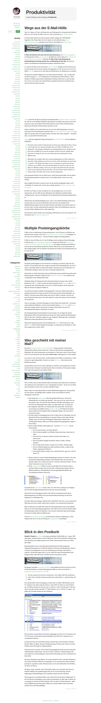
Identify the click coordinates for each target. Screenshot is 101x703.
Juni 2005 (17, 248)
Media (18, 324)
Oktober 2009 (16, 139)
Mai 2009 (18, 150)
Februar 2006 (16, 231)
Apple (18, 274)
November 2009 (16, 137)
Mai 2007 (18, 200)
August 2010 (17, 118)
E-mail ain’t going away (42, 215)
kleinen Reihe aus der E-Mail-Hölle (56, 234)
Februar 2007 (16, 206)
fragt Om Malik (52, 67)
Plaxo (29, 325)
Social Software (16, 376)
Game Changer (16, 310)
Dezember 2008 (16, 160)
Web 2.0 (18, 393)
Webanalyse (17, 395)
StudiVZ (73, 283)
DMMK (18, 295)
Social (18, 368)
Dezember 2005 (16, 235)
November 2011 (16, 87)
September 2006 (16, 216)
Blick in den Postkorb (42, 532)
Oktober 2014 (16, 46)
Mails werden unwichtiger (38, 516)
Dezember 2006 (16, 210)
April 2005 (17, 252)
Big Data (18, 280)
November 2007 (16, 187)
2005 (37, 76)
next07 (18, 341)
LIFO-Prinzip (64, 426)
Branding (18, 283)
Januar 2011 (17, 108)
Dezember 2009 (16, 135)
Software (18, 378)
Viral (19, 391)
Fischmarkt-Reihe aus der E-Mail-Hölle (42, 348)
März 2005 (17, 254)
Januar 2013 (17, 62)
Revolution (17, 362)
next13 (18, 353)
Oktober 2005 (16, 239)
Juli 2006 (18, 220)
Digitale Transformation (14, 291)
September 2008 (16, 166)
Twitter (62, 305)
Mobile (18, 333)
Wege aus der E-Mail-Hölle (46, 28)
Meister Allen (67, 42)
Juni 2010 (17, 123)
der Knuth (40, 536)
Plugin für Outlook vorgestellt (67, 119)
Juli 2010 (18, 121)
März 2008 (17, 179)
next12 (18, 351)
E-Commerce (17, 297)
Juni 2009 (17, 148)
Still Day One (17, 23)
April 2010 (17, 127)
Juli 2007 (18, 196)
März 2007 (17, 204)
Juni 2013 (17, 54)
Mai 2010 (18, 125)
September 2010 (16, 116)
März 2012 (17, 81)
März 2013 (17, 58)
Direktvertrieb (16, 293)
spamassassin (42, 398)
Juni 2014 (17, 50)
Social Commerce (15, 370)
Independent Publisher (47, 700)
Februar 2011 (16, 106)
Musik (18, 337)
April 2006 (17, 227)
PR (19, 358)
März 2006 (17, 229)
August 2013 (17, 52)
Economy (17, 301)
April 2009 (17, 152)
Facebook (65, 283)
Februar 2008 (16, 181)
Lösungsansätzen (54, 518)
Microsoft (18, 330)
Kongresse (17, 314)
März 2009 (17, 154)
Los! (18, 31)
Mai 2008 (18, 175)
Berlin (18, 278)
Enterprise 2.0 (16, 303)
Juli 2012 (18, 73)
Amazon (18, 270)
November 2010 (16, 112)
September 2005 (16, 241)
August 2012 (17, 71)
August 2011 (17, 94)
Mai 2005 (18, 250)
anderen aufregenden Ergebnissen (42, 242)
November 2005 (16, 237)
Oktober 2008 (16, 164)
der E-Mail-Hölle (67, 34)
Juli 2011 (18, 96)
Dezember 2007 (16, 185)
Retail (18, 360)
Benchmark (17, 276)
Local (18, 318)
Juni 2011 (17, 98)
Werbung (18, 397)
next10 (18, 347)
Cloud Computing (16, 285)
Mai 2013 (18, 56)
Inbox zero (57, 360)
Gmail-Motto (38, 487)
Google (18, 312)
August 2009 (17, 143)
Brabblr (57, 323)
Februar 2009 (16, 156)
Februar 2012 (16, 83)
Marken (18, 320)
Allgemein (69, 218)
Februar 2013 (16, 60)
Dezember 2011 (16, 85)
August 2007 (17, 193)
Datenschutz (17, 25)
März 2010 (17, 129)
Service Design (16, 364)
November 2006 (16, 212)
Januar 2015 (17, 41)
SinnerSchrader (16, 366)
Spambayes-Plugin (54, 409)
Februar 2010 (16, 131)
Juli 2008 (18, 171)
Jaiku (66, 305)
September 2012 (16, 69)
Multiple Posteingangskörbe (47, 228)
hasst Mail (31, 71)
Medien (18, 326)
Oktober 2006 (16, 214)
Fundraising (17, 308)
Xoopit (26, 139)
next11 (18, 349)
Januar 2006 (17, 233)
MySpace (69, 330)
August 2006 (17, 218)
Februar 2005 (16, 256)
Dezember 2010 (16, 110)
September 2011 (16, 91)
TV (19, 387)
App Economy (16, 272)
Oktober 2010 (16, 114)
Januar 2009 (17, 158)
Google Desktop (36, 466)
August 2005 (17, 243)
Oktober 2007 (16, 189)
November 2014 (16, 44)
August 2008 (17, 168)
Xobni (26, 119)
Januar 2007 (17, 208)
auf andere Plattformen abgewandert (63, 131)
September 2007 (16, 191)
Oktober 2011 (16, 89)
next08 (18, 343)
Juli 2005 (18, 245)
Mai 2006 (18, 225)
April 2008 (17, 177)
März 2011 (17, 104)
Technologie (17, 383)
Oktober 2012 (16, 66)
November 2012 (16, 64)
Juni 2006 (17, 223)
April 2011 (17, 102)
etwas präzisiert (44, 57)
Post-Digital (17, 355)
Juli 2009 (18, 146)
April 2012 (17, 79)
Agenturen (17, 266)
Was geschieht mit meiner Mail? (45, 342)
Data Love (17, 287)
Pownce (73, 305)
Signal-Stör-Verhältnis (56, 275)
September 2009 (16, 141)
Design (18, 289)
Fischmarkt (17, 17)
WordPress (56, 700)
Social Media (17, 372)
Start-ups (18, 380)
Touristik (18, 385)
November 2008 (16, 162)
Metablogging (16, 328)
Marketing (17, 322)
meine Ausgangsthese (69, 55)
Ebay (19, 299)
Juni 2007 (17, 198)
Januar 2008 (17, 183)
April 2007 (17, 202)
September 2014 (16, 48)
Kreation (18, 316)
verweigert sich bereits (44, 567)
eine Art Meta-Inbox (59, 139)
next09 (18, 345)
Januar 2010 (17, 133)
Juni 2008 (17, 173)
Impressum (17, 27)
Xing (36, 283)
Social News (17, 374)
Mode (18, 335)
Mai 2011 (18, 100)
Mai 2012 (18, 77)
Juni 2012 (17, 75)
